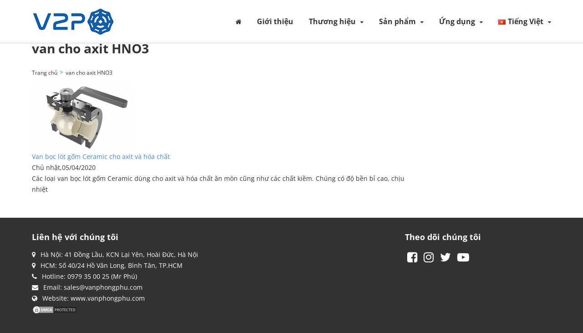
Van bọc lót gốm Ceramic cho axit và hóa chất (101, 156)
